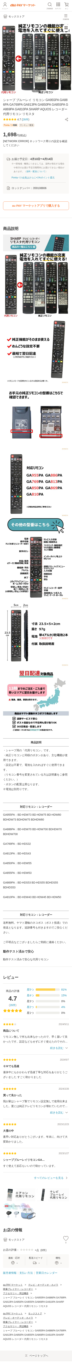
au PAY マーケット (13, 1284)
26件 (13, 1005)
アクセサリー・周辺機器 (15, 1293)
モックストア (35, 1313)
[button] (66, 119)
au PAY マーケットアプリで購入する (36, 205)
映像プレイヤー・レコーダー (18, 1289)
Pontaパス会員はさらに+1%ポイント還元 (33, 177)
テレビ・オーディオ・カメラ (43, 1284)
